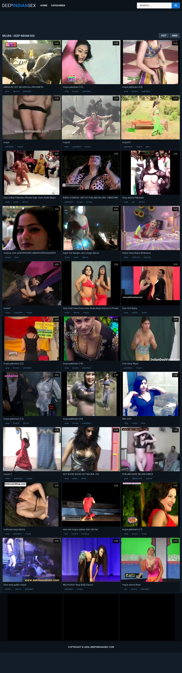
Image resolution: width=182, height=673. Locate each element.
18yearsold (137, 478)
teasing (147, 257)
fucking (85, 534)
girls (7, 91)
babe (74, 478)
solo (126, 257)
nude (16, 202)
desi (148, 147)
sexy (67, 91)
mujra (20, 147)
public (135, 312)
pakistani (27, 91)
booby (89, 202)
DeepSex (19, 5)
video (7, 312)
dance (16, 91)
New (174, 35)
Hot (163, 35)
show (67, 257)
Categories (58, 5)
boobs (75, 91)
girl (133, 202)
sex (66, 534)
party (7, 202)
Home (43, 5)
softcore (136, 257)
